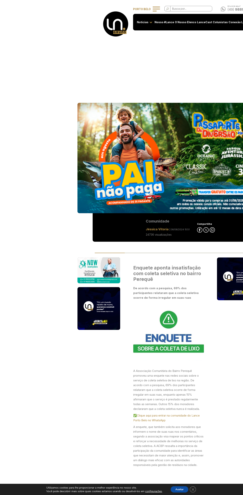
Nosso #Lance (92, 22)
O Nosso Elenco (114, 22)
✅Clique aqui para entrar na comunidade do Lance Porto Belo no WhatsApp (119, 250)
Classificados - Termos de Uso (102, 448)
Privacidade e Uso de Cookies (102, 441)
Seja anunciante (93, 434)
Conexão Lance (167, 22)
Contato (204, 22)
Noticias (71, 22)
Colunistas (148, 22)
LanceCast (132, 22)
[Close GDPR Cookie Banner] (194, 489)
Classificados (188, 22)
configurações (152, 491)
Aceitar (179, 489)
